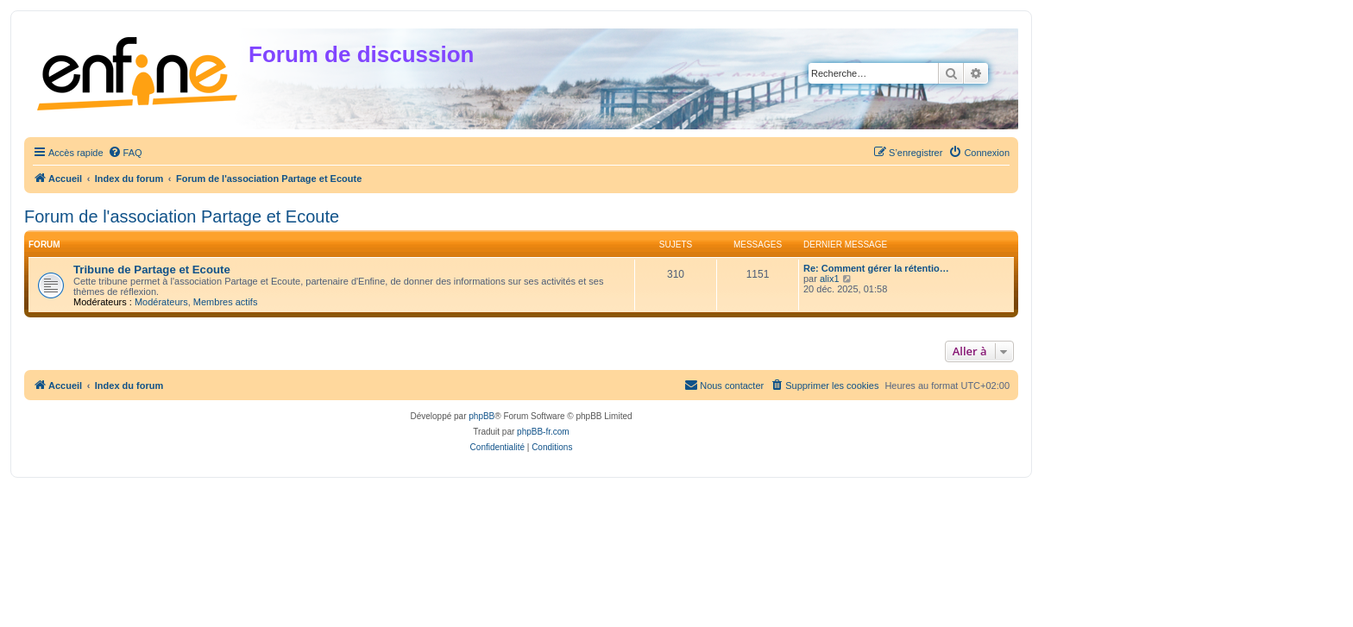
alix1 (830, 278)
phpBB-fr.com (543, 431)
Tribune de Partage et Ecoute (151, 269)
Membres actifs (225, 302)
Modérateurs (161, 302)
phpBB (481, 416)
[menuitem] (125, 152)
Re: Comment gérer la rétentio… (876, 268)
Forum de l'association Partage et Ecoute (181, 216)
